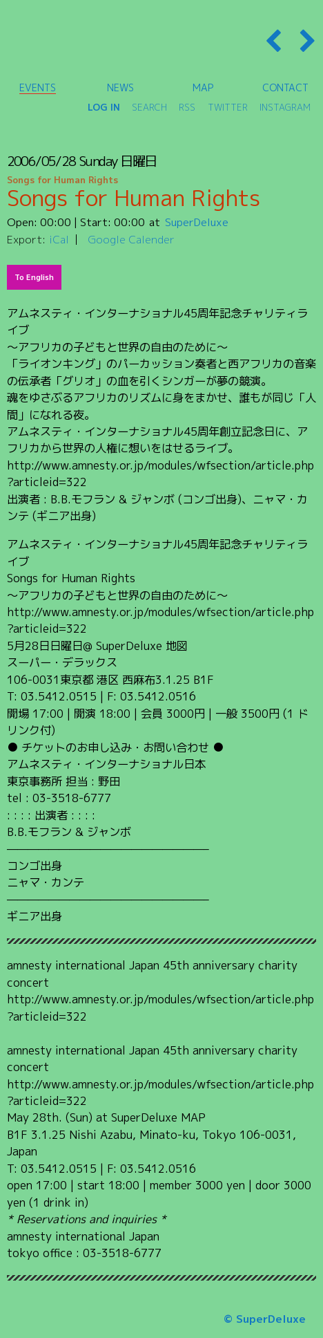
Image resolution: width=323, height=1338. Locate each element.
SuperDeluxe (196, 222)
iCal (59, 239)
